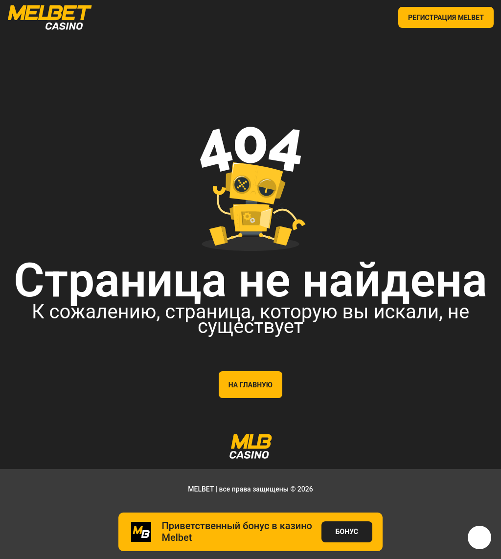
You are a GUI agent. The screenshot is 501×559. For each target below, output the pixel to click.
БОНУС (347, 532)
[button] (479, 537)
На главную (250, 385)
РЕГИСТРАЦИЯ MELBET (446, 18)
